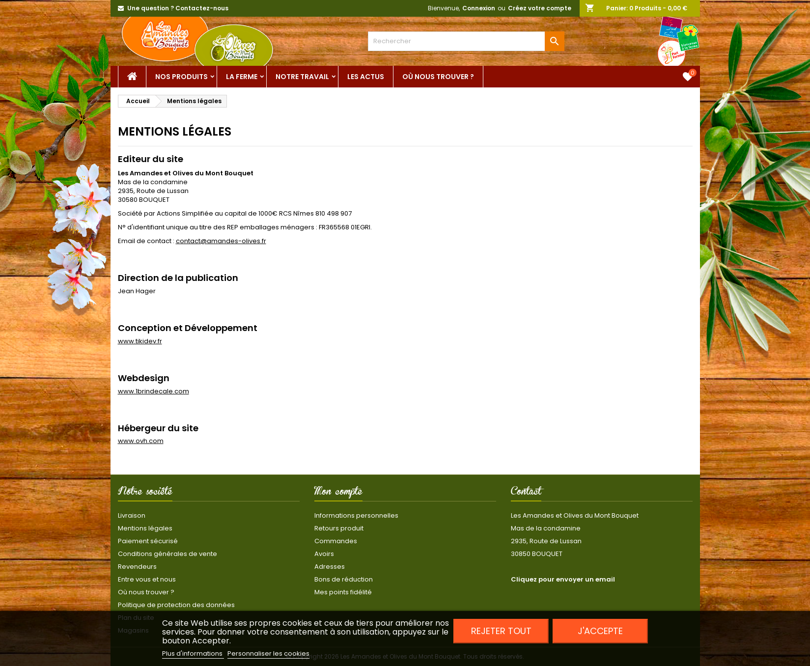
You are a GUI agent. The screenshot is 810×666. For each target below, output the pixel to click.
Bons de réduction (343, 579)
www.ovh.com (141, 440)
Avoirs (324, 553)
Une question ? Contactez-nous (177, 8)
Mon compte (338, 493)
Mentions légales (145, 528)
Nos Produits (181, 77)
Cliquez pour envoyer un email (563, 579)
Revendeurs (137, 566)
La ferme (241, 77)
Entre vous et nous (147, 579)
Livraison (131, 515)
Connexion (478, 8)
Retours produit (338, 528)
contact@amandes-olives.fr (221, 241)
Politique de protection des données (176, 605)
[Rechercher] (466, 41)
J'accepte (600, 631)
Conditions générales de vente (167, 553)
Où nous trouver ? (438, 77)
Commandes (335, 541)
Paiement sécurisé (148, 541)
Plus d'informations (193, 653)
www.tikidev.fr (140, 341)
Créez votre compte (539, 8)
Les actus (365, 77)
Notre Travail (302, 77)
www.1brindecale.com (153, 391)
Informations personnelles (356, 515)
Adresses (329, 566)
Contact (526, 493)
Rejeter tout (501, 631)
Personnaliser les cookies (268, 653)
